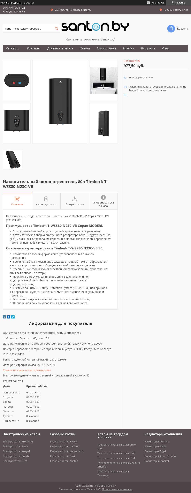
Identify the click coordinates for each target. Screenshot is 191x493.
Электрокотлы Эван (15, 446)
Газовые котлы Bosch (63, 441)
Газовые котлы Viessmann (66, 451)
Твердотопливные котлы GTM (116, 458)
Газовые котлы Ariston (64, 461)
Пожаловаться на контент (117, 489)
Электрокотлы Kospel (16, 451)
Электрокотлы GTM (15, 461)
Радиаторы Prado (156, 446)
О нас (166, 48)
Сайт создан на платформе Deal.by (95, 485)
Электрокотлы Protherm (18, 441)
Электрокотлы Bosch (16, 456)
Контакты (33, 48)
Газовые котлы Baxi (62, 456)
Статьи (85, 48)
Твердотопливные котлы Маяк (116, 453)
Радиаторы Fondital (157, 461)
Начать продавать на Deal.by (17, 2)
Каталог (11, 48)
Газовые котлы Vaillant (64, 446)
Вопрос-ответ (106, 48)
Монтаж (128, 48)
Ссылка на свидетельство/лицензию (27, 370)
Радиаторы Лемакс (157, 441)
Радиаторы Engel (155, 451)
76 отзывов (158, 2)
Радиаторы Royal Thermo (160, 456)
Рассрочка (148, 48)
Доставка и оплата (60, 48)
